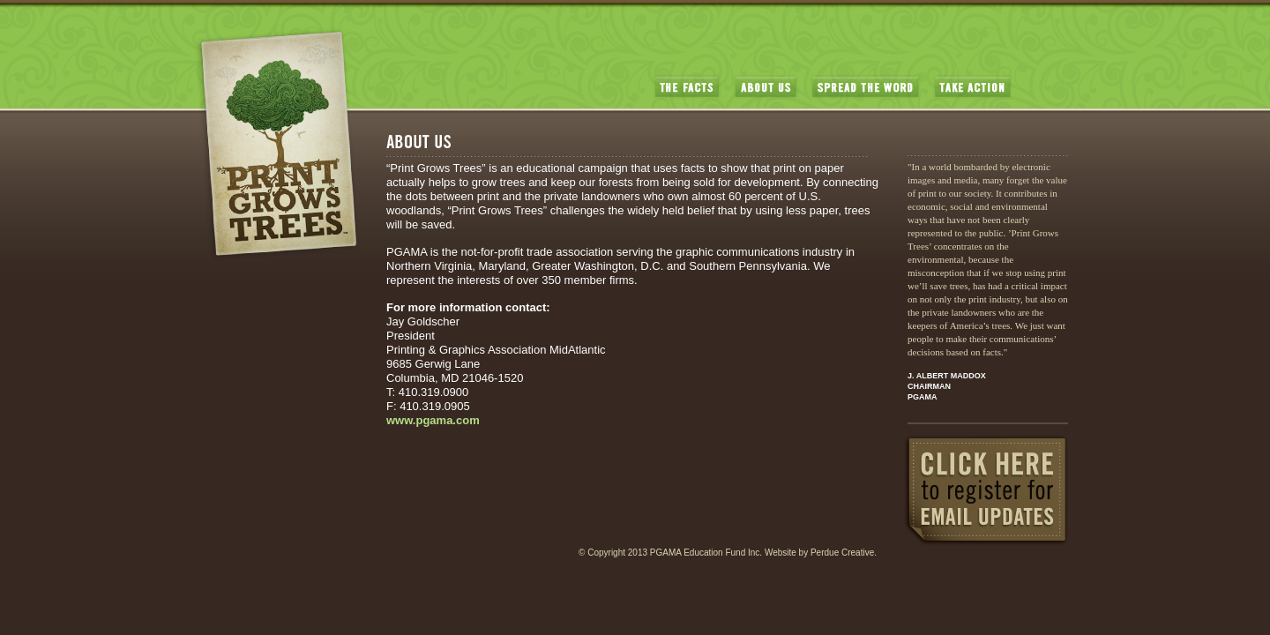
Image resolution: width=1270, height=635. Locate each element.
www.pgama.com (433, 420)
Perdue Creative (842, 552)
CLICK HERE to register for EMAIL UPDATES (986, 490)
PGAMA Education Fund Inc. (706, 552)
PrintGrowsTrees (277, 144)
